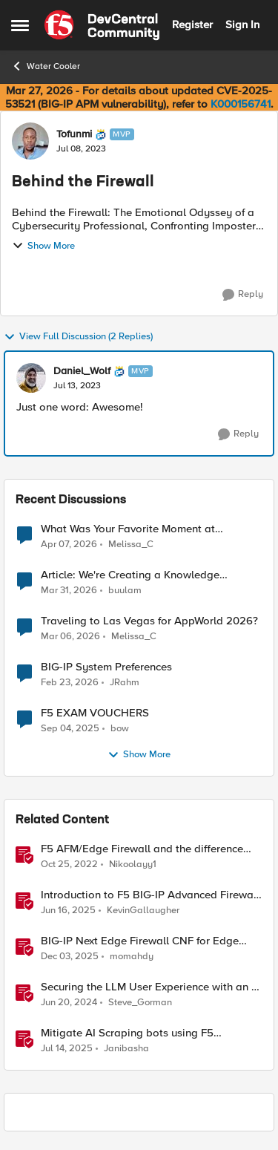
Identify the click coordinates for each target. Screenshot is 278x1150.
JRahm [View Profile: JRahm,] (124, 682)
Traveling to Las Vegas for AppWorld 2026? (149, 621)
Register (192, 24)
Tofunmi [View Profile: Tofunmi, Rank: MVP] (74, 134)
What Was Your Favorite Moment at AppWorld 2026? (128, 529)
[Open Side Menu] (20, 25)
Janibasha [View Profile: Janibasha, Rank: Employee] (126, 1048)
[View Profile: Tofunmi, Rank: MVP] (30, 141)
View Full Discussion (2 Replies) (78, 337)
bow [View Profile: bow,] (119, 728)
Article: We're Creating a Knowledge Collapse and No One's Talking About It (139, 575)
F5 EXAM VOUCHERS (95, 713)
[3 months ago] (69, 544)
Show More (43, 246)
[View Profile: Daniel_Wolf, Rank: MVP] (31, 378)
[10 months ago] (70, 729)
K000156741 (241, 104)
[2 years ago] (69, 1003)
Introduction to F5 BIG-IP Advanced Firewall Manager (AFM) (150, 895)
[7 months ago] (70, 957)
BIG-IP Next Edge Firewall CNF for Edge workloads (140, 941)
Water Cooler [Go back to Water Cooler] (45, 66)
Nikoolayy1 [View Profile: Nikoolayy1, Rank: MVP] (132, 864)
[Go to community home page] (102, 25)
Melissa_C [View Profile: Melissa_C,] (130, 543)
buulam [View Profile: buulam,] (125, 590)
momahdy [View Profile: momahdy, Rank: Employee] (131, 956)
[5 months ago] (70, 683)
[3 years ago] (69, 865)
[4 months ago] (69, 591)
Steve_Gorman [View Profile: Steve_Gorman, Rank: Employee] (140, 1002)
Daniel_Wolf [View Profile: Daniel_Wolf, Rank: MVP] (81, 371)
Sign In (242, 24)
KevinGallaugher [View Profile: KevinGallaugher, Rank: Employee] (143, 910)
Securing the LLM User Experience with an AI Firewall (151, 987)
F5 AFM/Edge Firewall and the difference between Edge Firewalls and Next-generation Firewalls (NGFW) (142, 849)
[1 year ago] (68, 911)
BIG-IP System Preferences (106, 667)
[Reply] (242, 294)
